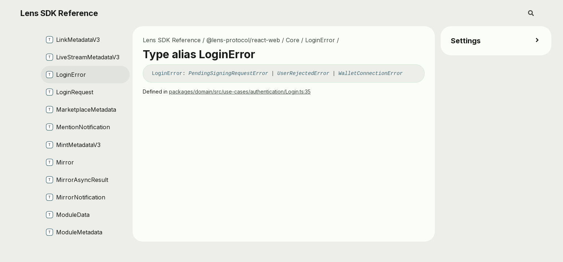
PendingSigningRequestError (228, 73)
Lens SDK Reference (59, 13)
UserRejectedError (303, 73)
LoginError (320, 40)
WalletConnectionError (371, 73)
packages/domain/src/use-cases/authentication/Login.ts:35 (240, 91)
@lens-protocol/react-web (243, 40)
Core (292, 40)
